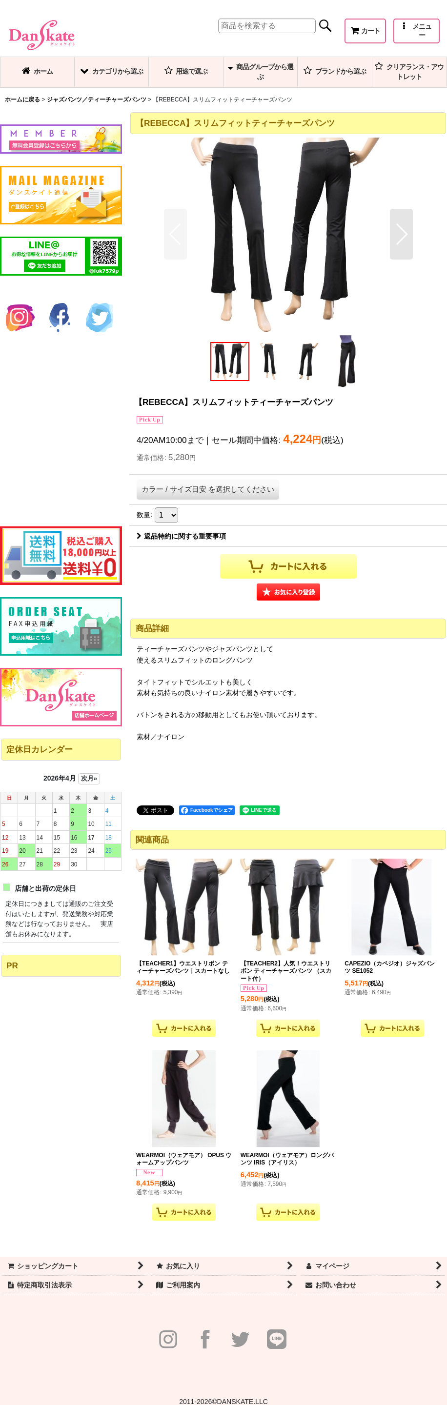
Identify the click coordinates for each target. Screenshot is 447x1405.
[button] (416, 31)
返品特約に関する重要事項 (181, 536)
